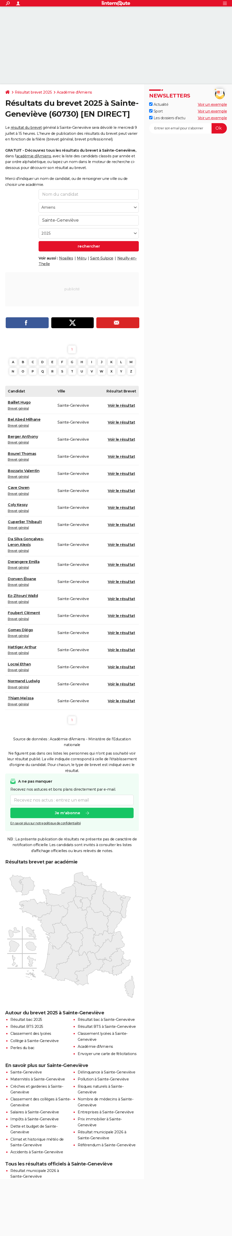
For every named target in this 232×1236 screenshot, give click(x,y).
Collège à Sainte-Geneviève (34, 1040)
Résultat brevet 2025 (33, 92)
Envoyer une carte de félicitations (107, 1053)
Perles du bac (22, 1047)
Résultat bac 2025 (26, 1019)
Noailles (66, 258)
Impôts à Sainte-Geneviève (34, 1119)
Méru (81, 258)
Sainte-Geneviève (26, 1072)
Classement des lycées (30, 1033)
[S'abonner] (188, 128)
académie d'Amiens (33, 156)
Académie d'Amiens (74, 92)
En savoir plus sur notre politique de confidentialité (45, 823)
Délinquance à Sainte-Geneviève (106, 1072)
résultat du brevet (26, 127)
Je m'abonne (67, 813)
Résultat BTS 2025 (26, 1026)
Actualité (158, 104)
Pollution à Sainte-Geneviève (103, 1079)
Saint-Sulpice (101, 258)
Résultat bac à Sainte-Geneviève (106, 1019)
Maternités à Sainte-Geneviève (37, 1079)
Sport (156, 111)
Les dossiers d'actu (167, 118)
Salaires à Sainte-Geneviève (34, 1112)
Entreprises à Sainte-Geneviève (106, 1112)
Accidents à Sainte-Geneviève (36, 1152)
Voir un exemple (212, 104)
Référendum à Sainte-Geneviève (107, 1145)
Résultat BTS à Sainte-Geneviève (107, 1026)
